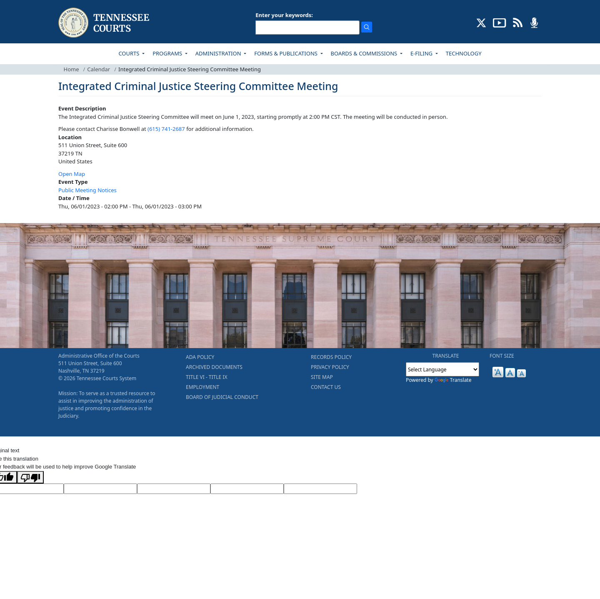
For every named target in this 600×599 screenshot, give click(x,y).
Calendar (98, 69)
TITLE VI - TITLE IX (206, 377)
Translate (453, 379)
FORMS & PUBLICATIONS (286, 53)
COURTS (129, 53)
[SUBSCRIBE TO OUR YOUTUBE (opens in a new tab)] (499, 22)
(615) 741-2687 (166, 129)
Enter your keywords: (284, 15)
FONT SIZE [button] (502, 355)
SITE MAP (322, 377)
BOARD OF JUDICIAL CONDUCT (222, 397)
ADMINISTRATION (218, 53)
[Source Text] (173, 489)
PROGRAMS (167, 53)
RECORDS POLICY (331, 357)
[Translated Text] (247, 489)
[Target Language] (100, 489)
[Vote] (320, 489)
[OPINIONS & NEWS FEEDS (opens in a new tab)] (517, 22)
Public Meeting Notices (87, 190)
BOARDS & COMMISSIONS (365, 53)
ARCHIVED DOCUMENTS (214, 367)
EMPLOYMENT (202, 387)
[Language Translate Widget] (442, 369)
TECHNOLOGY (464, 53)
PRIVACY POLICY (330, 367)
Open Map (71, 174)
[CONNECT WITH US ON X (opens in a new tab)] (481, 22)
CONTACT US (326, 387)
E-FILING (422, 53)
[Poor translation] (30, 477)
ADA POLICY (200, 357)
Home (71, 69)
